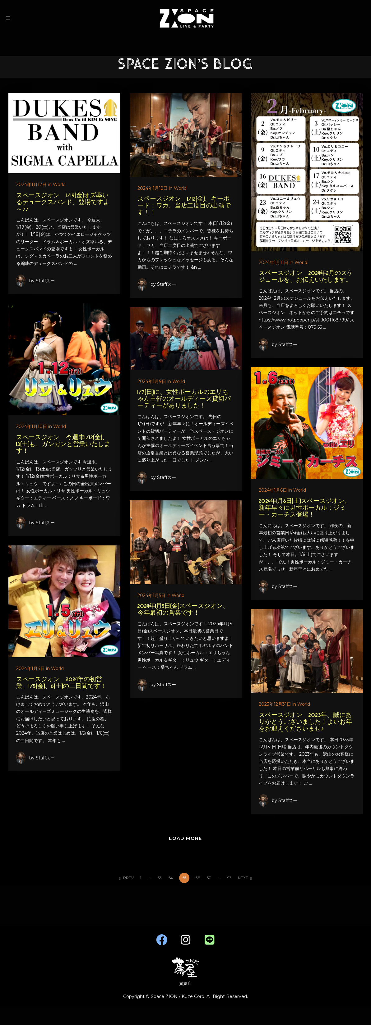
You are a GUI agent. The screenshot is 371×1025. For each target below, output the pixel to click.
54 (171, 878)
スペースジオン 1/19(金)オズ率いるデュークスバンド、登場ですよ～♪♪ (62, 202)
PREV (126, 878)
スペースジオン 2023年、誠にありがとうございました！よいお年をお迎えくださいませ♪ (303, 723)
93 (229, 878)
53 (160, 878)
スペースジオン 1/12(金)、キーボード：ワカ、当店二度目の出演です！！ (183, 206)
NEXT (245, 878)
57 (209, 878)
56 (198, 878)
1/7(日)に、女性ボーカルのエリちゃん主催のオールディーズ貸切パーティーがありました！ (141, 402)
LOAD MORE (185, 838)
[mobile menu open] (8, 18)
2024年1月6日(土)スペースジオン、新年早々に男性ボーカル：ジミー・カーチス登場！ (303, 510)
